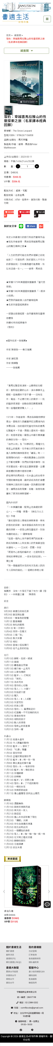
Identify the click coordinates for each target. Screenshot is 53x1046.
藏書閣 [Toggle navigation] (26, 50)
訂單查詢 (33, 955)
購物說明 (33, 975)
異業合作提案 (12, 972)
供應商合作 (11, 975)
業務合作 (10, 979)
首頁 (8, 35)
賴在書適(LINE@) (13, 962)
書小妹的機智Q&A (37, 972)
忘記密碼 (33, 951)
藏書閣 (17, 35)
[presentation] (4, 891)
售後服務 (33, 979)
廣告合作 (10, 983)
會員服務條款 (35, 958)
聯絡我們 (33, 983)
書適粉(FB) (11, 958)
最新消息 (10, 955)
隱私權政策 (34, 962)
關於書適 (10, 951)
